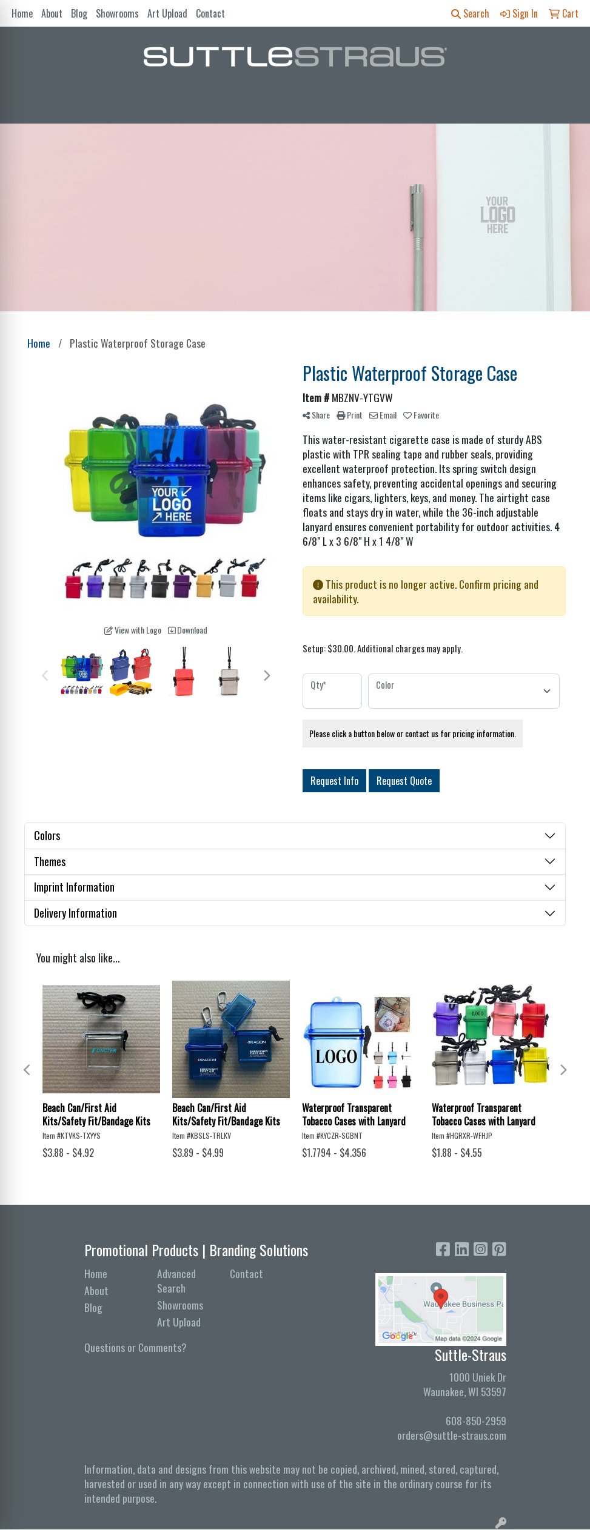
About (51, 13)
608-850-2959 (476, 1420)
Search (470, 13)
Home (22, 13)
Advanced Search (176, 1280)
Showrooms (117, 13)
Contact (210, 13)
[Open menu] (566, 106)
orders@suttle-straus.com (451, 1435)
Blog (79, 13)
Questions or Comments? (135, 1347)
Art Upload (167, 13)
